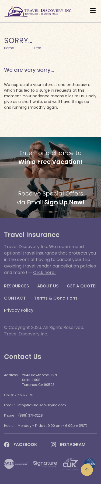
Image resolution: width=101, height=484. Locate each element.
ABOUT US (48, 286)
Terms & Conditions (56, 298)
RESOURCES (16, 286)
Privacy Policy (18, 310)
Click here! (44, 272)
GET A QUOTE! (81, 286)
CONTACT (15, 298)
